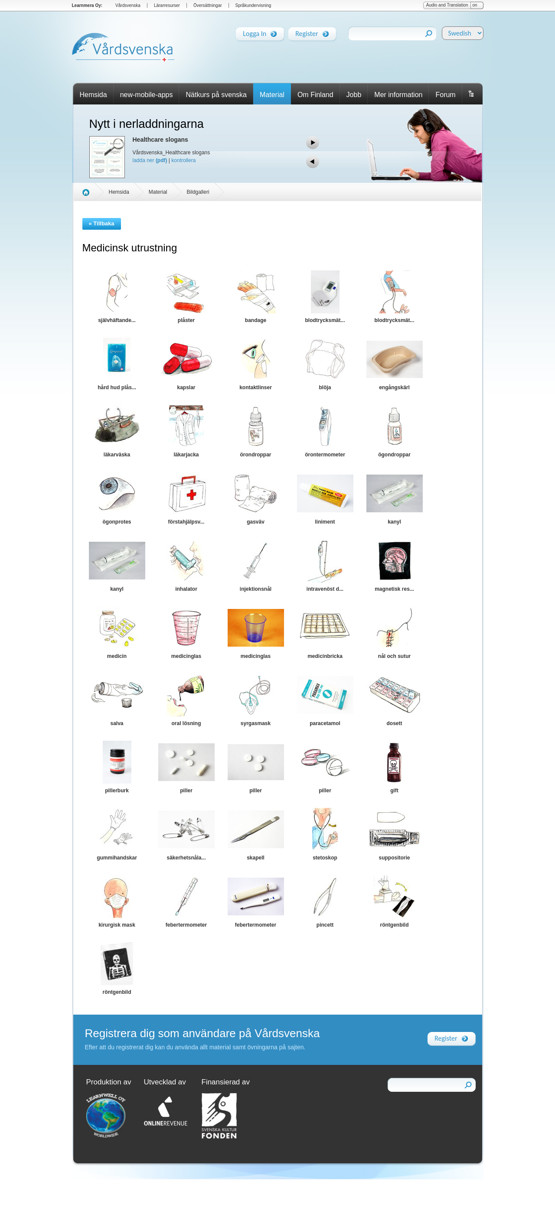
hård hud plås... (117, 387)
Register (306, 32)
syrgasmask (256, 723)
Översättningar (207, 5)
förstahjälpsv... (186, 522)
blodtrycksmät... (325, 320)
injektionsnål (255, 589)
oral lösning (186, 723)
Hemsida (93, 94)
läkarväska (117, 455)
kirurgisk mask (116, 925)
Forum (445, 94)
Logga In (254, 32)
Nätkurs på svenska (216, 94)
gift (394, 791)
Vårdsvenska (127, 5)
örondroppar (255, 455)
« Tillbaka (101, 223)
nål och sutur (394, 656)
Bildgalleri (198, 192)
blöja (325, 387)
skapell (255, 858)
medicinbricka (325, 656)
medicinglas (186, 656)
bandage (255, 320)
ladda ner (150, 160)
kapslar (186, 387)
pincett (325, 925)
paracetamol (325, 723)
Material (272, 94)
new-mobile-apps (146, 94)
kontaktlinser (255, 387)
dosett (394, 723)
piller (186, 791)
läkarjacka (186, 455)
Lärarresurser (167, 5)
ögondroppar (394, 455)
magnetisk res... (394, 589)
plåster (186, 320)
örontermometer (325, 455)
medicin (117, 656)
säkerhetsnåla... (186, 858)
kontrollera (183, 160)
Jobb (354, 94)
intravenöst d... (325, 589)
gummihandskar (117, 858)
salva (116, 723)
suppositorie (394, 858)
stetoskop (325, 858)
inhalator (186, 589)
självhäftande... (117, 320)
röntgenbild (394, 925)
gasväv (255, 522)
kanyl (394, 522)
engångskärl (394, 387)
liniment (325, 522)
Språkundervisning (253, 5)
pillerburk (117, 791)
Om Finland (315, 94)
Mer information (398, 94)
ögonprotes (117, 522)
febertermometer (186, 925)
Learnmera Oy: (87, 5)
